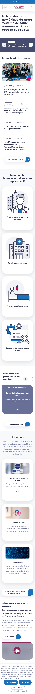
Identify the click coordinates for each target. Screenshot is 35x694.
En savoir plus (9, 637)
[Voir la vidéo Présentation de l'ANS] (17, 651)
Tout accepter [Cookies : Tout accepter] (11, 682)
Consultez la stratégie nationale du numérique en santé (15, 592)
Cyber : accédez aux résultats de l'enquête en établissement (17, 46)
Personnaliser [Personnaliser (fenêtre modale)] (17, 687)
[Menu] (17, 2)
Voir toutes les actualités (15, 159)
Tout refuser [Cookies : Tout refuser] (25, 682)
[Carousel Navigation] (28, 379)
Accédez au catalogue (15, 424)
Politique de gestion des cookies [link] (18, 691)
